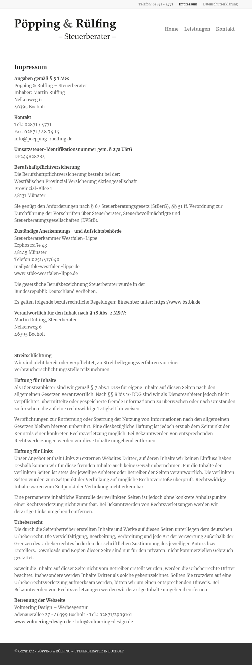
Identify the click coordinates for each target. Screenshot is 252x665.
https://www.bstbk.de (177, 302)
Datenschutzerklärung (220, 4)
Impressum (188, 4)
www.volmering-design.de (42, 621)
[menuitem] (188, 4)
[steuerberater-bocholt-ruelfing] (65, 29)
